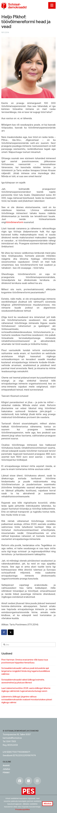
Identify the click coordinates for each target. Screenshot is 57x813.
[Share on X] (11, 632)
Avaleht (6, 765)
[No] (53, 804)
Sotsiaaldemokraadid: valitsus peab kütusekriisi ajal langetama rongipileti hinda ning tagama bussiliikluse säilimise (25, 671)
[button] (52, 5)
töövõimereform (14, 222)
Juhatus (6, 769)
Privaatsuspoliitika (22, 809)
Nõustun (47, 803)
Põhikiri (6, 772)
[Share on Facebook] (4, 632)
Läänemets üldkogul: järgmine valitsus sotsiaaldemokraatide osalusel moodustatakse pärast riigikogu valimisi (26, 700)
